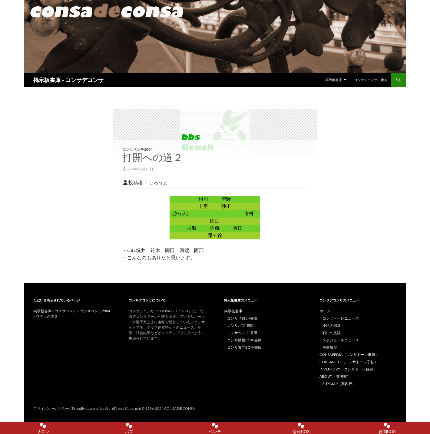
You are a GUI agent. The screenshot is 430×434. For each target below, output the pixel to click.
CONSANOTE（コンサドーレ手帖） (348, 362)
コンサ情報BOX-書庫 (244, 340)
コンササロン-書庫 (242, 318)
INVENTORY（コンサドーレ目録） (348, 369)
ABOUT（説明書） (334, 376)
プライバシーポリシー (51, 408)
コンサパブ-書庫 (240, 325)
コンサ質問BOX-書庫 (244, 347)
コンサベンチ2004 (137, 149)
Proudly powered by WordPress (97, 408)
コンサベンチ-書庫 (242, 332)
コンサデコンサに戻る (370, 80)
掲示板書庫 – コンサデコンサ (68, 80)
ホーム (324, 311)
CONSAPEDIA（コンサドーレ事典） (349, 354)
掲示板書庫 (333, 80)
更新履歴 (329, 347)
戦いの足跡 (331, 332)
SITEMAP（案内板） (339, 383)
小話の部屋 (331, 325)
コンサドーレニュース (340, 318)
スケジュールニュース (340, 340)
